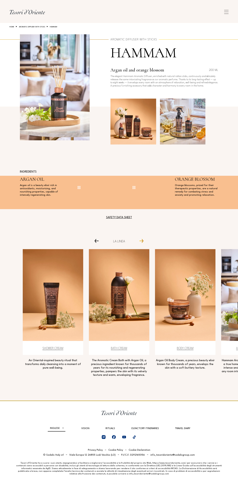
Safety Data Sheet (119, 217)
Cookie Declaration (139, 450)
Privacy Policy (95, 450)
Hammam (143, 52)
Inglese (55, 428)
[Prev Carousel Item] (98, 240)
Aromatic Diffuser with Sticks (32, 27)
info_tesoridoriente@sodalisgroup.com (172, 455)
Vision (85, 428)
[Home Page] (27, 11)
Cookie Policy (115, 450)
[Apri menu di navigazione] (226, 12)
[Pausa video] (79, 187)
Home (11, 27)
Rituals (110, 428)
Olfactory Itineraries (145, 428)
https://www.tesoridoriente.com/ (169, 463)
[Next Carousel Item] (140, 240)
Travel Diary (182, 428)
